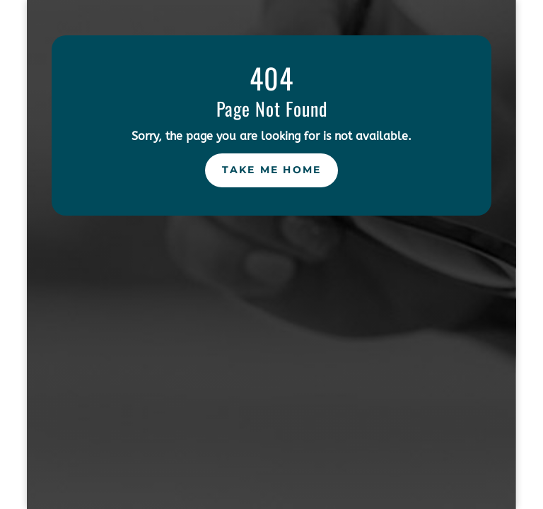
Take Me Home (272, 169)
